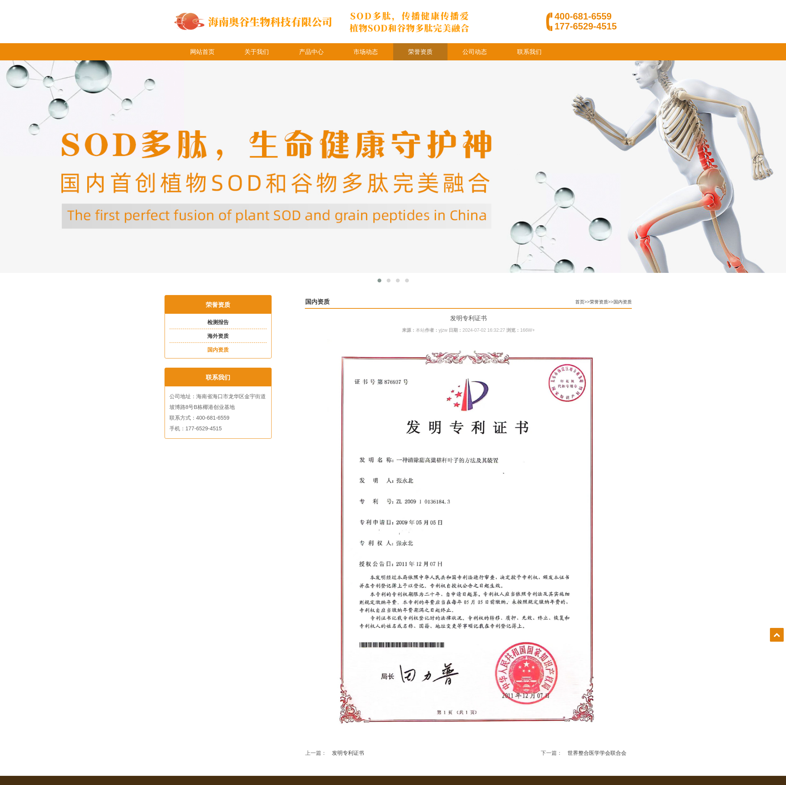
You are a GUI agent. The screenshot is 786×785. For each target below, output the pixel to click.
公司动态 (474, 52)
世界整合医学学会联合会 (646, 753)
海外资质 (201, 336)
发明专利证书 (397, 753)
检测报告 (201, 322)
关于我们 (256, 52)
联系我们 (529, 52)
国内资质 (201, 350)
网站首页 (202, 52)
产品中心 (311, 52)
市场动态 (365, 52)
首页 (629, 302)
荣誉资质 (420, 52)
